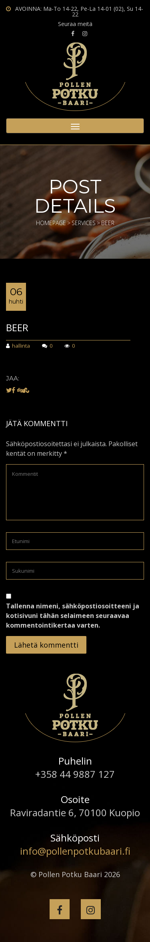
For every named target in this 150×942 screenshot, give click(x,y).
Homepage (51, 223)
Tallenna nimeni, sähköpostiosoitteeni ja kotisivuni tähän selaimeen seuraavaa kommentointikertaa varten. (72, 616)
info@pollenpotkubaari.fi (75, 850)
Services (84, 223)
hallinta (18, 346)
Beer (17, 327)
